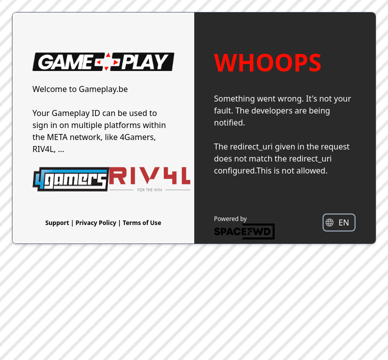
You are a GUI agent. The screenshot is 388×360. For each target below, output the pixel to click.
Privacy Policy (96, 222)
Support (58, 222)
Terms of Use (142, 222)
